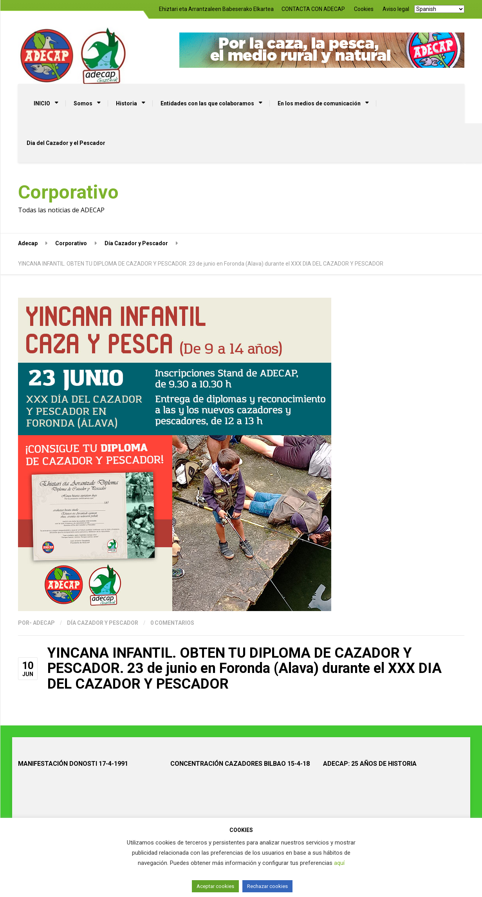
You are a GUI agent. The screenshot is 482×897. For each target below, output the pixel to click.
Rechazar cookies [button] (267, 886)
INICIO (42, 103)
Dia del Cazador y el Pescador (66, 143)
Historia (126, 103)
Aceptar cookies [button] (215, 886)
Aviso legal (396, 9)
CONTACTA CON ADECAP (313, 9)
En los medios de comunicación (319, 103)
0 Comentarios (172, 623)
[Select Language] (439, 9)
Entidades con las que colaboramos (207, 103)
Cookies (364, 9)
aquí (339, 862)
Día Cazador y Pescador (102, 623)
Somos (83, 103)
